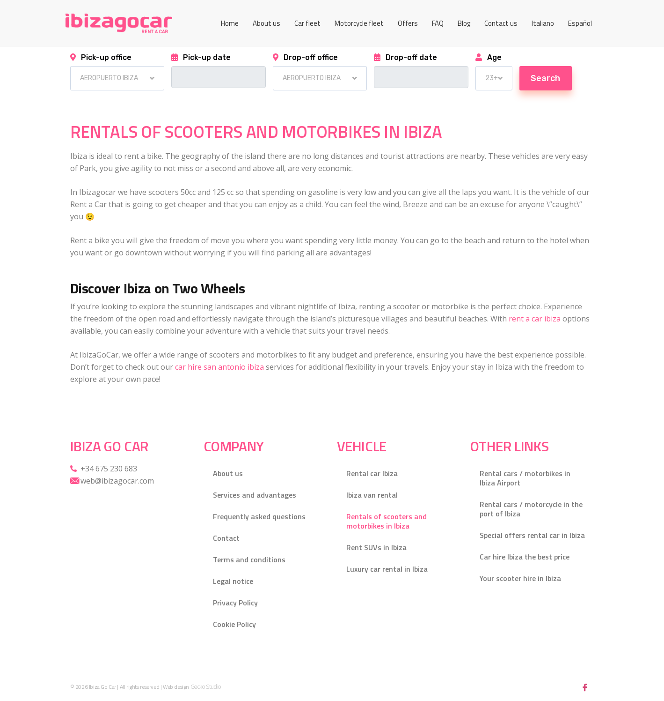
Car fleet (307, 23)
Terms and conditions (249, 559)
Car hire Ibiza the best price (524, 556)
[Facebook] (585, 687)
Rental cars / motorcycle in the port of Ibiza (531, 509)
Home (230, 23)
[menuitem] (543, 23)
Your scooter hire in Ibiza (520, 578)
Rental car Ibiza (372, 473)
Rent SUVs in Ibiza (376, 547)
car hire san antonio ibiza (219, 367)
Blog (464, 23)
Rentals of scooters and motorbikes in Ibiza (386, 521)
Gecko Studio (205, 687)
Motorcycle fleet (359, 23)
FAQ (438, 23)
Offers (408, 23)
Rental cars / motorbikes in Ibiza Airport (525, 478)
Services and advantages (254, 494)
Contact (226, 538)
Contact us (501, 23)
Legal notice (233, 581)
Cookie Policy (234, 624)
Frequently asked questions (259, 516)
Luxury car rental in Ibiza (387, 568)
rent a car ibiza (535, 318)
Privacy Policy (235, 602)
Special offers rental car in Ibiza (532, 535)
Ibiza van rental (372, 494)
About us (266, 23)
